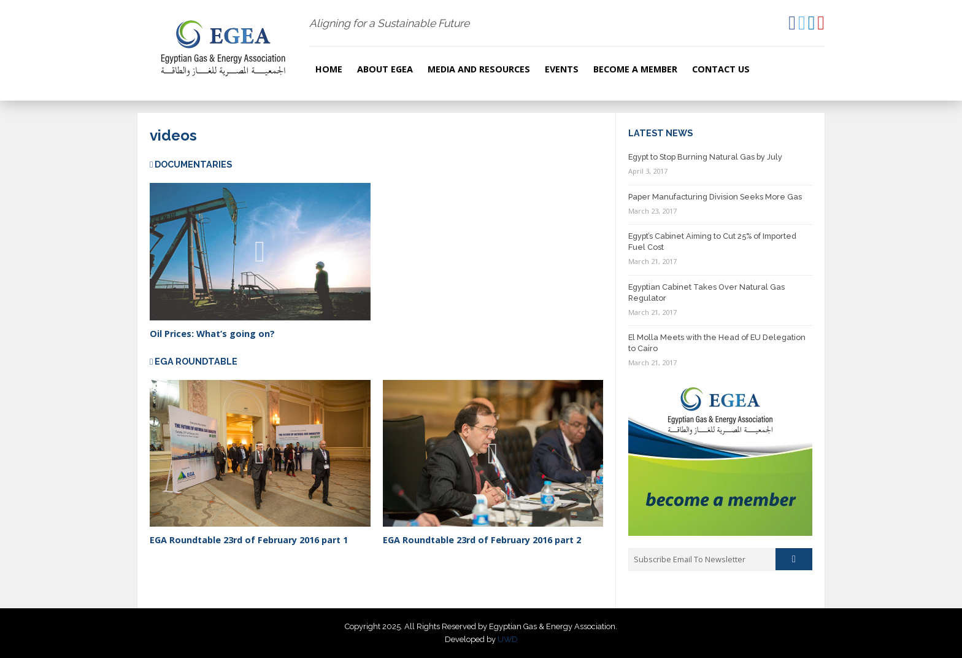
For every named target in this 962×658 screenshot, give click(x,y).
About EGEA (385, 69)
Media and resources (479, 69)
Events (562, 69)
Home (328, 69)
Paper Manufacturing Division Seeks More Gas (715, 196)
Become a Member (635, 69)
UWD (508, 639)
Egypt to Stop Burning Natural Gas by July (705, 156)
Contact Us (721, 69)
